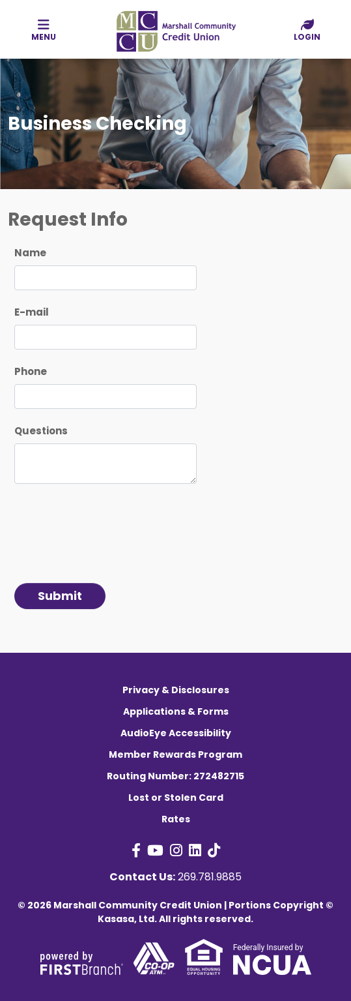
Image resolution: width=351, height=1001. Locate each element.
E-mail (31, 312)
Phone (30, 371)
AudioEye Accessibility (175, 733)
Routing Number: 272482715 (175, 776)
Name (30, 253)
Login (307, 30)
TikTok (214, 850)
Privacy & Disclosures (175, 689)
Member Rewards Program (175, 754)
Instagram (176, 850)
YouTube (155, 850)
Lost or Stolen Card (175, 797)
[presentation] (113, 528)
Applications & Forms (176, 711)
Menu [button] (44, 30)
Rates (175, 819)
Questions (41, 431)
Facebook (136, 850)
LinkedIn (195, 850)
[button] (307, 30)
